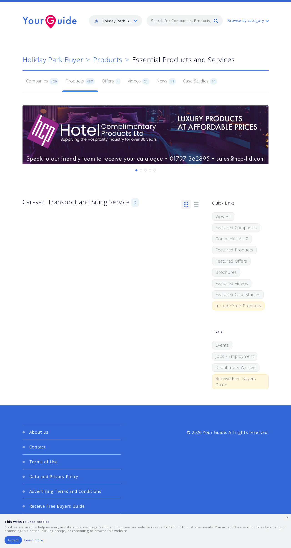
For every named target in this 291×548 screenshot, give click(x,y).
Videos (138, 81)
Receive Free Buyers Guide (236, 381)
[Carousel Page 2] (141, 170)
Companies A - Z (232, 238)
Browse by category (245, 20)
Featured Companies (236, 227)
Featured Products (234, 250)
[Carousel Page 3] (145, 170)
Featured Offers (231, 261)
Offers (111, 81)
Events (222, 345)
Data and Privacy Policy (53, 476)
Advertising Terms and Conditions (65, 491)
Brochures (226, 272)
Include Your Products (238, 305)
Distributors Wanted (236, 367)
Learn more (33, 540)
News (166, 81)
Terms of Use (43, 461)
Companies (42, 81)
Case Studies (200, 81)
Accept (13, 540)
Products (107, 59)
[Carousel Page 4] (150, 170)
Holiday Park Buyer (53, 59)
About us (38, 432)
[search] (216, 20)
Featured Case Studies (238, 294)
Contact (37, 447)
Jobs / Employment (235, 356)
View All (223, 216)
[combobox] (185, 20)
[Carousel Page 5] (154, 170)
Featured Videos (232, 283)
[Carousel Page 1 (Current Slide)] (136, 170)
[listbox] (115, 20)
